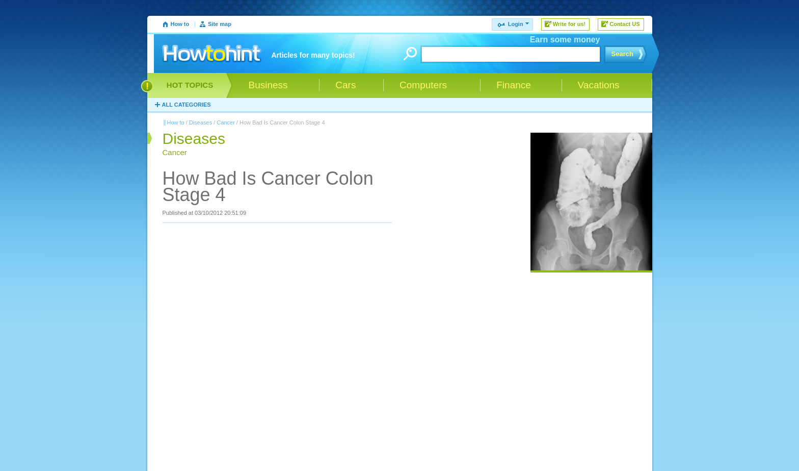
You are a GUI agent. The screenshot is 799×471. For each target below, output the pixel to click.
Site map (219, 24)
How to (180, 24)
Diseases (200, 122)
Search (622, 54)
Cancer (225, 122)
